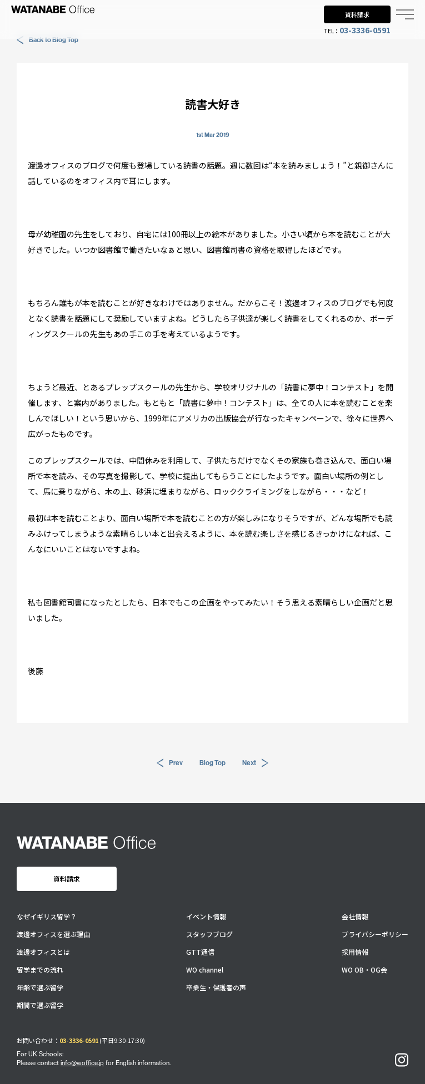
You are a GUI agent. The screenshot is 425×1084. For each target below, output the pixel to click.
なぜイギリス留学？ (47, 916)
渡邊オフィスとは (43, 952)
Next (255, 763)
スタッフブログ (209, 934)
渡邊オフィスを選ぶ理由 (53, 934)
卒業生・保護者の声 (216, 987)
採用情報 (355, 952)
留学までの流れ (40, 969)
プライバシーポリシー (375, 934)
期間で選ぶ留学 (40, 1005)
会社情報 (355, 916)
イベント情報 (206, 916)
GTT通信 (200, 952)
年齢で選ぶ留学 (40, 987)
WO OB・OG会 (364, 969)
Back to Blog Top (47, 39)
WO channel (204, 969)
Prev (170, 763)
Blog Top (212, 763)
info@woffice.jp (82, 1063)
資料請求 (357, 14)
